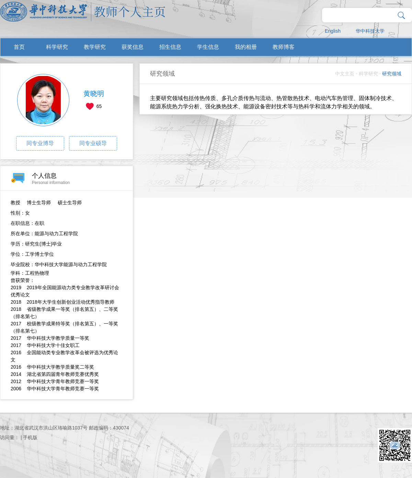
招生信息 (170, 47)
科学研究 (57, 47)
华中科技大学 (370, 31)
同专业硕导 (93, 143)
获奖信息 (133, 47)
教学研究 (95, 47)
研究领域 (391, 73)
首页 (19, 47)
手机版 (30, 437)
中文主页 (344, 73)
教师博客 (284, 47)
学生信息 (208, 47)
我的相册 (246, 47)
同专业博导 (40, 143)
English (333, 31)
